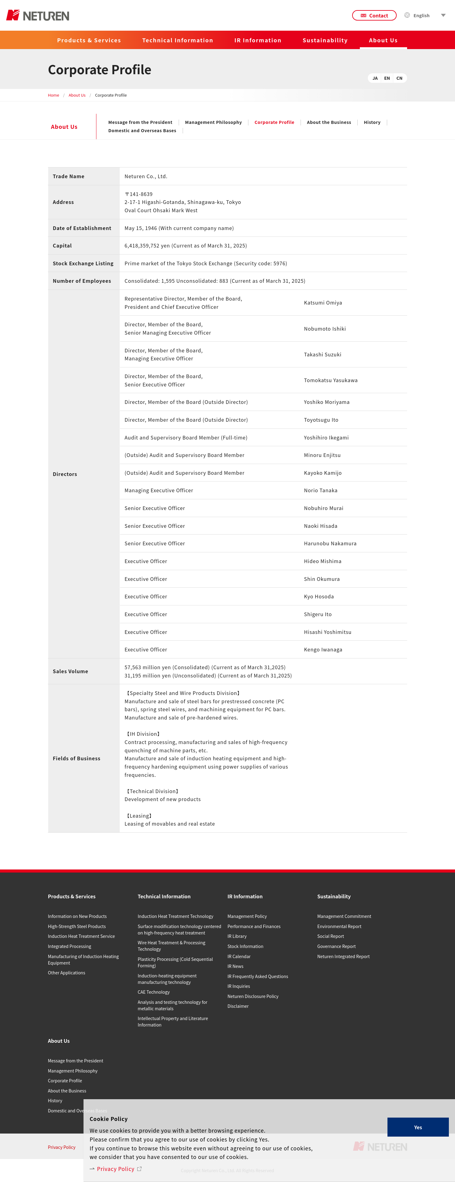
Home (53, 95)
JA (375, 78)
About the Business (329, 122)
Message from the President (140, 122)
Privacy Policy (117, 1168)
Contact (378, 15)
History (372, 122)
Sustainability (325, 40)
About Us (77, 95)
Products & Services (89, 40)
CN (399, 78)
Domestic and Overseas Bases (142, 130)
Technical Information (177, 40)
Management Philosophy (213, 122)
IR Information (258, 40)
